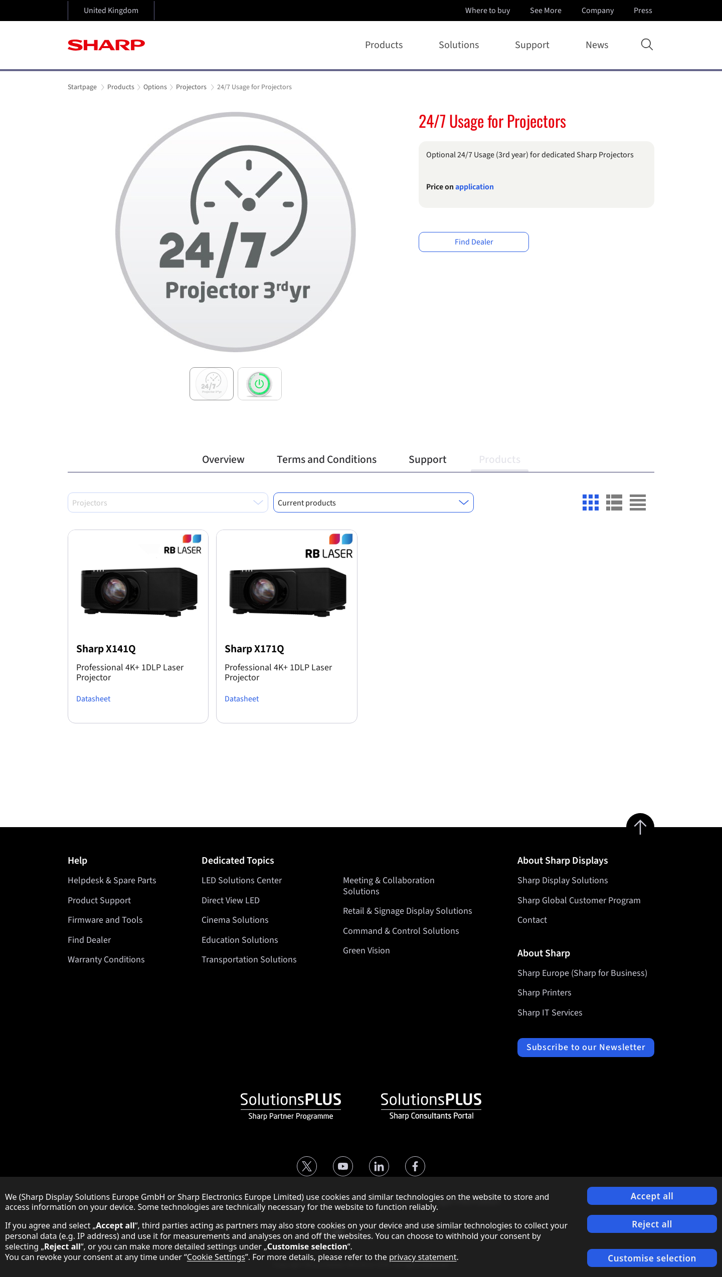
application (474, 186)
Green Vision (366, 950)
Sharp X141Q (106, 649)
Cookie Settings (216, 1256)
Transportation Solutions (249, 959)
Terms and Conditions (327, 459)
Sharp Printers (544, 992)
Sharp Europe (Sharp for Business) (582, 973)
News (597, 45)
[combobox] (168, 502)
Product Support (99, 900)
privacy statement (423, 1256)
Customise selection (652, 1258)
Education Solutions (240, 940)
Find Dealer (474, 241)
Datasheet (93, 698)
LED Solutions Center (242, 880)
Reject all (652, 1224)
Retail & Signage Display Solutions (407, 911)
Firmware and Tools (105, 920)
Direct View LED (231, 900)
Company (599, 10)
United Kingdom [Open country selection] (111, 10)
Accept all (652, 1196)
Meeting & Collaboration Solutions (389, 886)
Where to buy (487, 10)
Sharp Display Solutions (562, 880)
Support (534, 45)
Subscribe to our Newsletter (585, 1047)
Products (386, 45)
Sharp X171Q (254, 649)
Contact (532, 920)
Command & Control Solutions (401, 931)
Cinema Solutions (235, 920)
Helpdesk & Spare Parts (112, 880)
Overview (223, 459)
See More (547, 10)
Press (644, 10)
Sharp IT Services (550, 1012)
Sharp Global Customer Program (579, 900)
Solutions (461, 45)
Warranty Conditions (106, 959)
